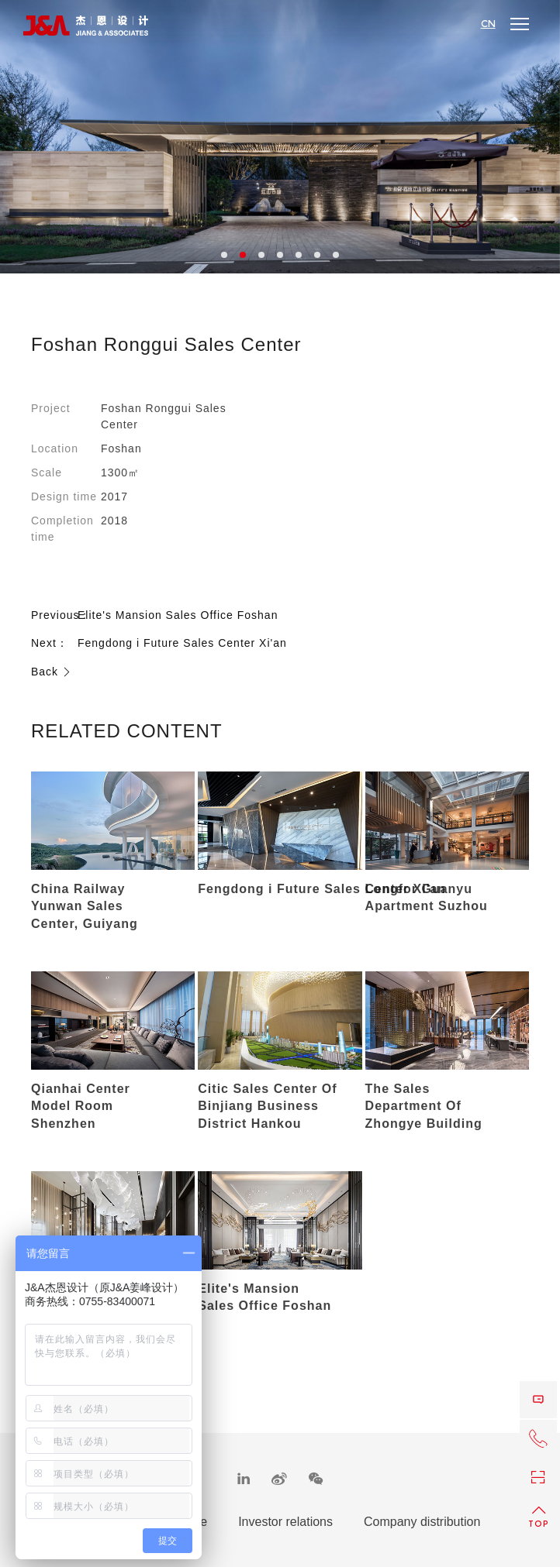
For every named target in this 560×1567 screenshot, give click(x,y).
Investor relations (285, 1522)
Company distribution (422, 1522)
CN (488, 24)
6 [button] (317, 255)
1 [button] (224, 255)
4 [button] (280, 255)
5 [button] (299, 255)
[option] (280, 136)
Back (51, 671)
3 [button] (261, 255)
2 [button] (243, 255)
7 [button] (336, 255)
